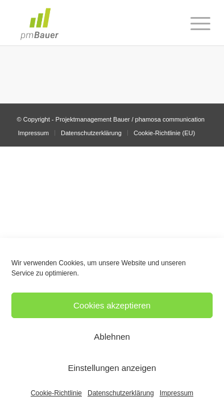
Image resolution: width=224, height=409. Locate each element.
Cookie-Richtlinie (56, 393)
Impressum (176, 393)
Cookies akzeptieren (112, 305)
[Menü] (191, 24)
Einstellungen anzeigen (112, 368)
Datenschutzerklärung (121, 393)
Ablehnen (112, 336)
